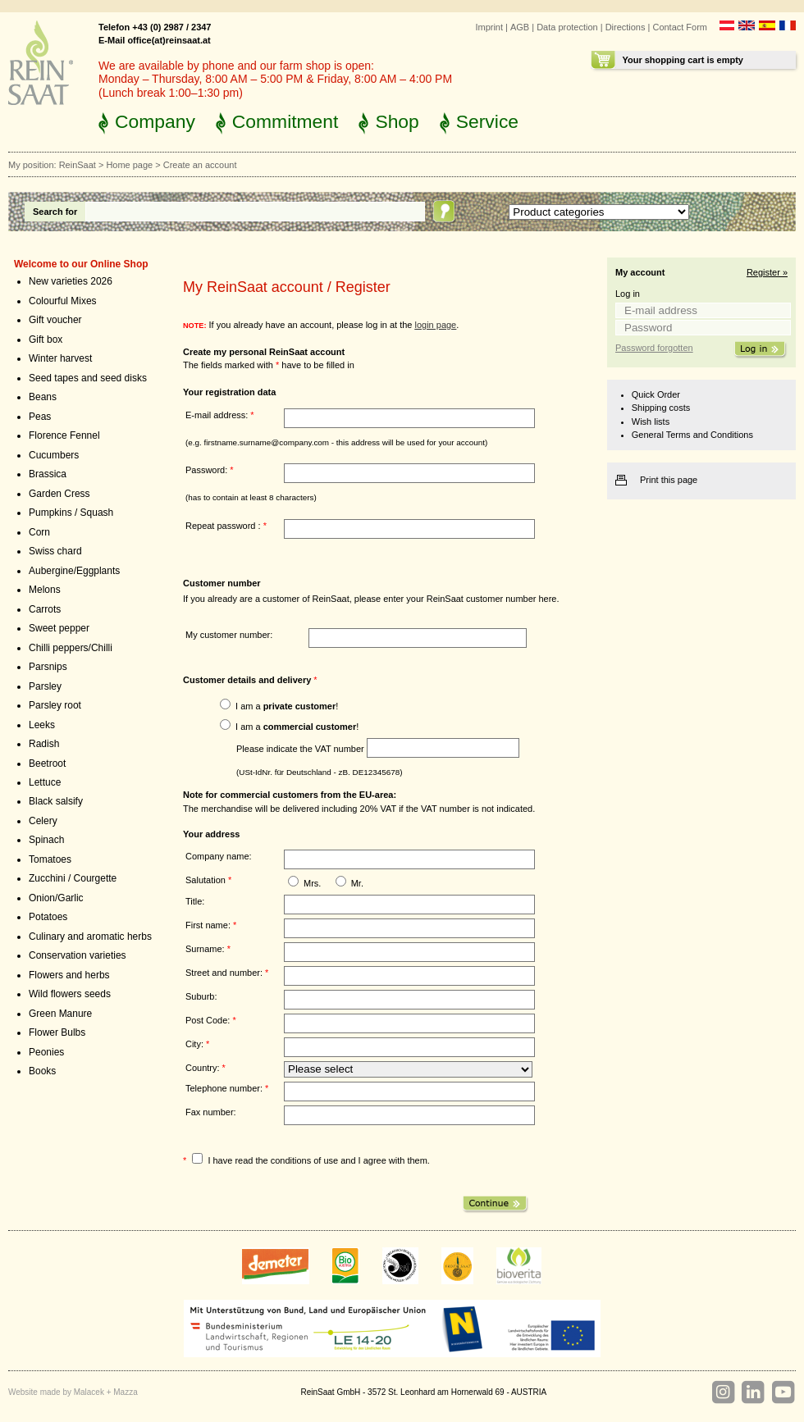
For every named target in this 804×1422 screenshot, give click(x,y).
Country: (205, 1068)
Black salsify (56, 801)
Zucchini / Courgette (72, 878)
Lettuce (45, 782)
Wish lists (650, 421)
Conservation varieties (77, 955)
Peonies (46, 1052)
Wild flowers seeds (70, 994)
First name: (210, 925)
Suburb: (201, 996)
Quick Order (656, 394)
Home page (129, 165)
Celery (43, 821)
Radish (44, 744)
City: (197, 1044)
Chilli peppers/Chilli (70, 648)
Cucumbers (54, 455)
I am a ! (286, 706)
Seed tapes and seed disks (88, 378)
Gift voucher (55, 320)
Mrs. (312, 883)
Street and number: (226, 973)
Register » (767, 272)
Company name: (218, 856)
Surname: (208, 949)
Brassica (47, 474)
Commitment (285, 121)
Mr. (357, 883)
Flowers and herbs (69, 975)
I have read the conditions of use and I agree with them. (319, 1160)
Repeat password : (226, 526)
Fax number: (210, 1112)
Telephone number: (226, 1088)
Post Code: (210, 1020)
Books (42, 1071)
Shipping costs (661, 407)
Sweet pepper (59, 628)
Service (487, 121)
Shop (396, 121)
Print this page (668, 480)
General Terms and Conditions (692, 435)
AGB (519, 27)
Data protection (567, 27)
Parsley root (55, 705)
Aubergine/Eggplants (74, 571)
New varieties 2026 (70, 281)
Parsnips (48, 666)
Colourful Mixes (63, 301)
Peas (40, 416)
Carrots (45, 609)
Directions (625, 27)
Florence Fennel (64, 435)
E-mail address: (219, 415)
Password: (209, 470)
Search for (55, 211)
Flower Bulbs (57, 1032)
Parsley (45, 686)
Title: (194, 901)
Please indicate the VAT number (300, 748)
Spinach (46, 839)
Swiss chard (55, 551)
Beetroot (47, 763)
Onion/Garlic (56, 898)
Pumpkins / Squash (71, 512)
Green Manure (60, 1013)
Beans (43, 397)
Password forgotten (654, 348)
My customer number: (228, 635)
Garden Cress (59, 493)
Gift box (45, 339)
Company (155, 121)
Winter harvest (60, 358)
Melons (45, 589)
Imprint (489, 27)
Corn (39, 532)
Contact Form (679, 27)
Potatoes (48, 917)
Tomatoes (50, 859)
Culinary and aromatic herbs (90, 936)
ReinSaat (77, 165)
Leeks (42, 725)
